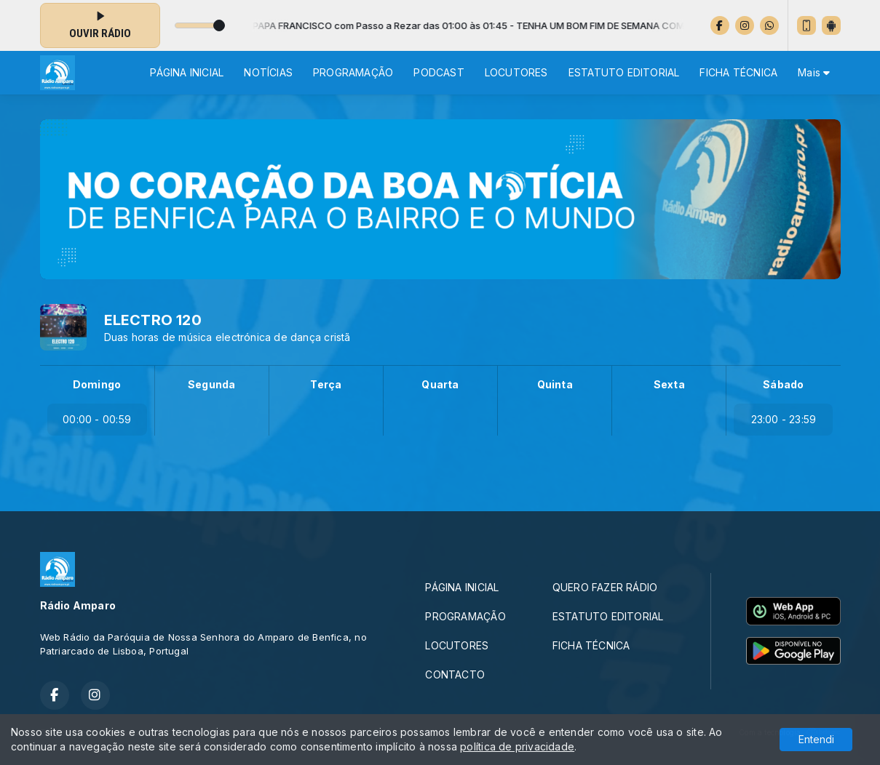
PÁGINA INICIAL (186, 72)
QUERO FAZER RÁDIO (605, 587)
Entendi (816, 739)
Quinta (555, 384)
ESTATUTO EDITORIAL (624, 72)
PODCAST (438, 72)
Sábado (783, 384)
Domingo (97, 384)
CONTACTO (455, 674)
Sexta (669, 384)
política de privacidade (517, 746)
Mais (814, 72)
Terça (325, 384)
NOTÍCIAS (268, 72)
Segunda (211, 384)
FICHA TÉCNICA (738, 72)
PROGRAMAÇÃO (353, 72)
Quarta (440, 384)
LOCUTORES (516, 72)
